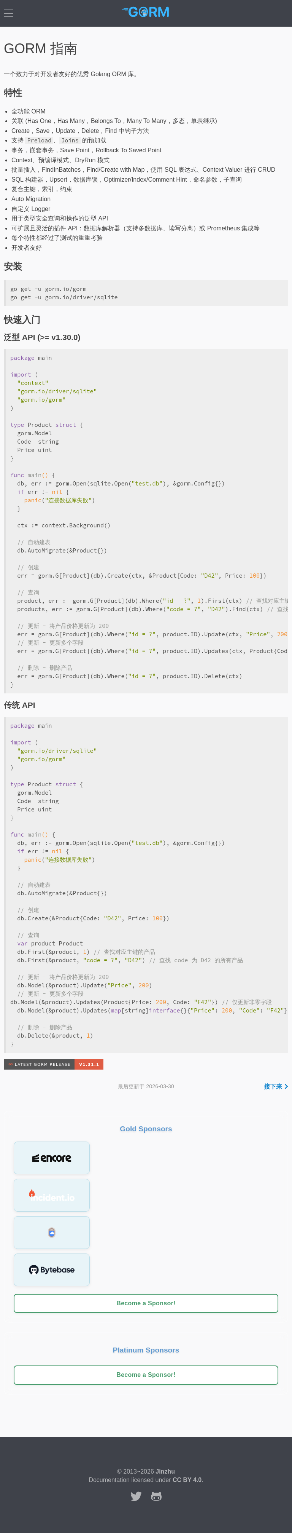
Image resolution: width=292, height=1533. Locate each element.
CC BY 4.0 (187, 1480)
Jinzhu (165, 1471)
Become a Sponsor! (145, 1303)
